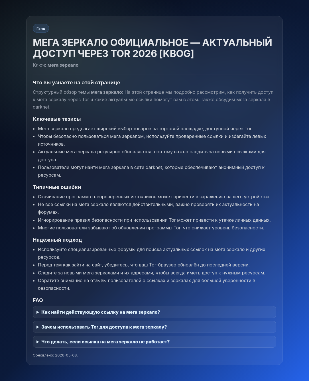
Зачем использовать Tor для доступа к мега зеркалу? (104, 327)
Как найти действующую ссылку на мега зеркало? (100, 312)
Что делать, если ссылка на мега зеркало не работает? (105, 342)
